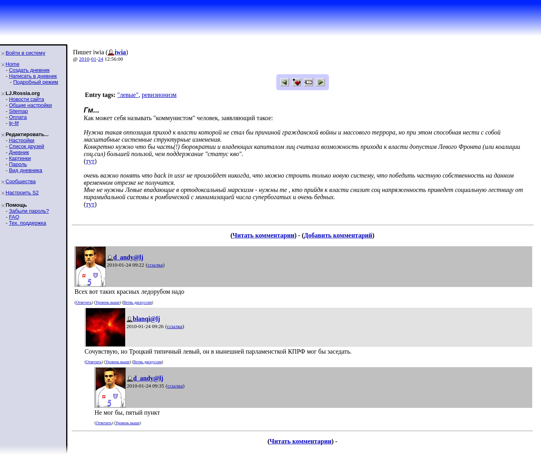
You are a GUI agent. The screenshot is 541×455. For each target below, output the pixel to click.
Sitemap (18, 111)
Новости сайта (26, 99)
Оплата (18, 117)
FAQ (14, 217)
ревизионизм (159, 94)
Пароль (18, 164)
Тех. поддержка (27, 223)
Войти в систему (25, 53)
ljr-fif (14, 123)
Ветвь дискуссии (137, 302)
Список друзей (26, 146)
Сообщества (21, 181)
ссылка (155, 265)
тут (90, 161)
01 (93, 59)
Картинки (20, 158)
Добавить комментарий (338, 235)
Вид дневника (25, 170)
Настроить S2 (22, 193)
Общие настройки (30, 105)
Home (13, 64)
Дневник (19, 152)
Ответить (83, 302)
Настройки (21, 140)
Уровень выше (107, 302)
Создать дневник (29, 70)
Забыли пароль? (29, 211)
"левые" (128, 94)
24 (100, 59)
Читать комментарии (263, 235)
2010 (84, 59)
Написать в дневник (33, 76)
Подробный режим (35, 82)
